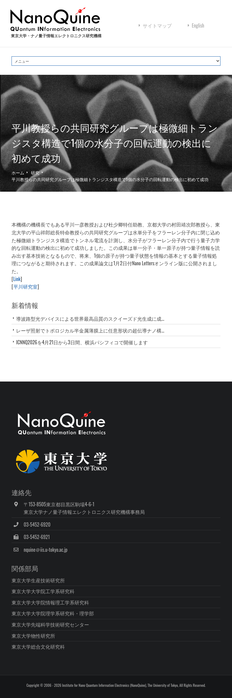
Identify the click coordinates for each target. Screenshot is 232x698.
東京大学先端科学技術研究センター (50, 624)
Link (17, 279)
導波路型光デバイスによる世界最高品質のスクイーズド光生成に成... (90, 318)
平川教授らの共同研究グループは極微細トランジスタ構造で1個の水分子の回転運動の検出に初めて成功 (110, 179)
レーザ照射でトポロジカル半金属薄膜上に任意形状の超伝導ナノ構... (90, 330)
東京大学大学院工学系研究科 (43, 591)
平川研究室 (25, 286)
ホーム (18, 172)
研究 (35, 172)
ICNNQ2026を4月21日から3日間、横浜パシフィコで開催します (81, 342)
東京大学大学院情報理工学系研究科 (50, 602)
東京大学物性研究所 (33, 635)
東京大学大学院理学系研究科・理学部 (53, 613)
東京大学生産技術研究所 (38, 580)
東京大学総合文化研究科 (38, 646)
